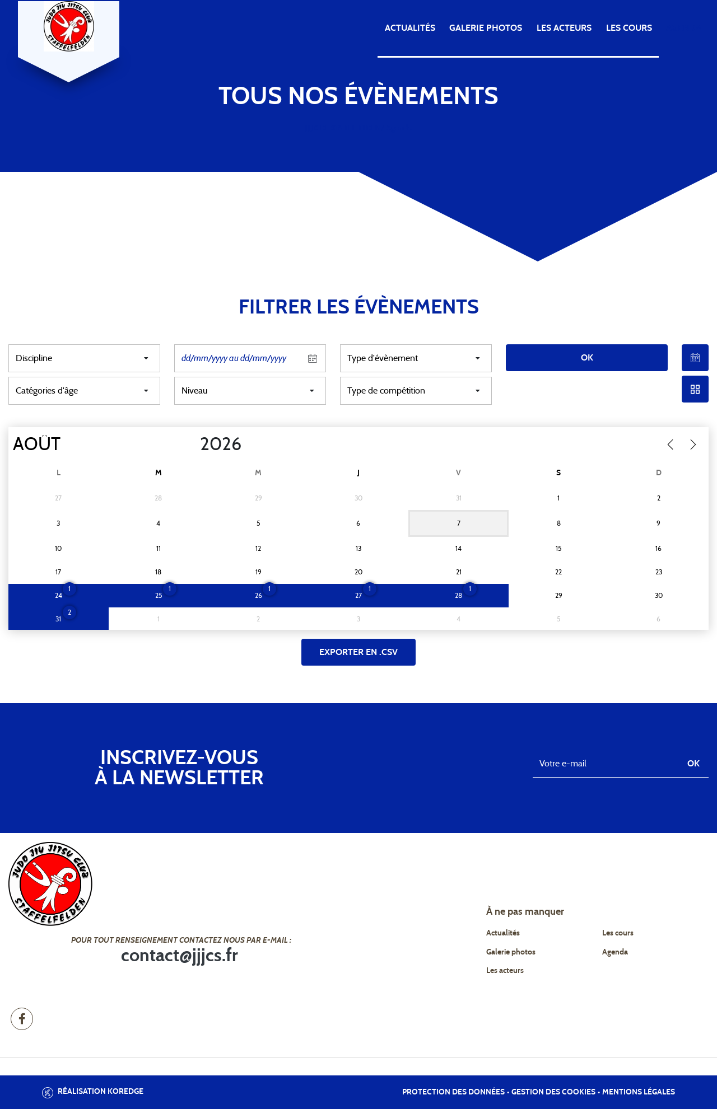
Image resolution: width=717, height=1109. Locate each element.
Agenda (683, 28)
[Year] (191, 444)
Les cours (629, 28)
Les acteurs (564, 28)
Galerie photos (485, 28)
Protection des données (453, 1092)
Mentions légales (638, 1092)
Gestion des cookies (553, 1092)
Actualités (410, 28)
